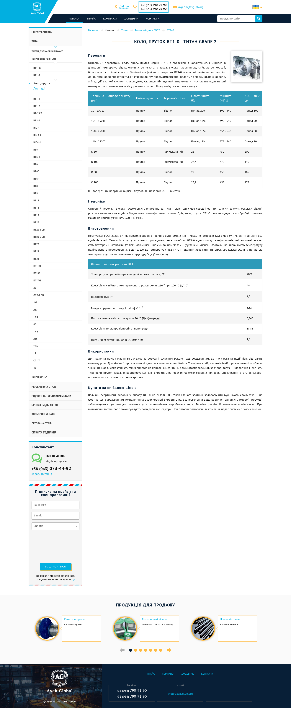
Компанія (110, 18)
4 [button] (145, 650)
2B (34, 287)
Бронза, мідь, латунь (45, 405)
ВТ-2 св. (38, 113)
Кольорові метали (43, 414)
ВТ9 (35, 193)
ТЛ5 (35, 331)
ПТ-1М (37, 266)
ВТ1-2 (36, 106)
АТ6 (35, 338)
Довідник (131, 18)
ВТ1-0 (36, 75)
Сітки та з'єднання (44, 432)
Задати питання (42, 474)
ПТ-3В (36, 273)
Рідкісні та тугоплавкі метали (51, 396)
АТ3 (35, 309)
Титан (35, 41)
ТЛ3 (35, 316)
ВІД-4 (36, 127)
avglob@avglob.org (191, 7)
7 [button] (160, 650)
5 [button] (150, 650)
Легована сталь (42, 423)
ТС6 (35, 346)
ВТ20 (36, 222)
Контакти (152, 18)
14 (34, 353)
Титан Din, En (40, 376)
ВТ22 (36, 244)
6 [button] (155, 650)
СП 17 (36, 360)
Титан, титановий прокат (47, 51)
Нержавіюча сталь (44, 387)
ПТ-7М (37, 280)
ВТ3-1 (36, 120)
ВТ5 (35, 149)
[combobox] (124, 7)
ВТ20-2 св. (39, 236)
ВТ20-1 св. (39, 229)
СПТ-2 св (38, 295)
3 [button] (140, 650)
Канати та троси (74, 619)
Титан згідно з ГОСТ (44, 58)
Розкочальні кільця (154, 619)
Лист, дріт (40, 88)
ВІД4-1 (37, 142)
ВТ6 (35, 164)
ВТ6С (36, 171)
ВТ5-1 (36, 156)
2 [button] (135, 650)
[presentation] (47, 546)
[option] (68, 629)
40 (34, 367)
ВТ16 (36, 207)
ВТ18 (36, 215)
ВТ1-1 (36, 98)
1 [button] (130, 650)
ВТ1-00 (37, 67)
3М (35, 302)
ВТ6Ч (36, 178)
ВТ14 (36, 200)
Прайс (91, 18)
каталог (74, 18)
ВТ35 (36, 258)
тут (73, 579)
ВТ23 (36, 251)
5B (34, 324)
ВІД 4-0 (37, 134)
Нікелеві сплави (42, 32)
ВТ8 (35, 186)
